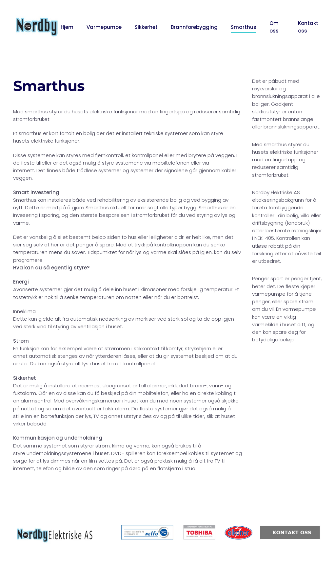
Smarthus (243, 27)
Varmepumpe (104, 27)
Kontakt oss (308, 27)
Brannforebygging (194, 27)
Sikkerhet (146, 27)
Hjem (67, 27)
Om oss (274, 27)
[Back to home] (37, 27)
